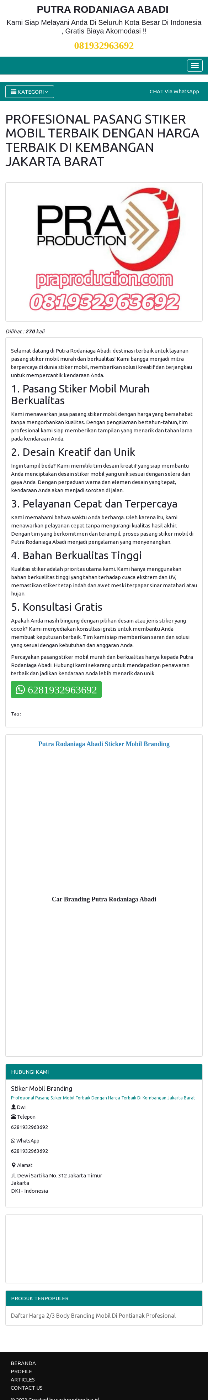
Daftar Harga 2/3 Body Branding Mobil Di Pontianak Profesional (93, 1315)
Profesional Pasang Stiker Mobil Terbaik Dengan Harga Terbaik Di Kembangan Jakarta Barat (103, 1097)
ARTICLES (23, 1379)
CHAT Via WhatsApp (174, 91)
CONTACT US (27, 1388)
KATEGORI (29, 92)
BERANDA (23, 1363)
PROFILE (21, 1371)
